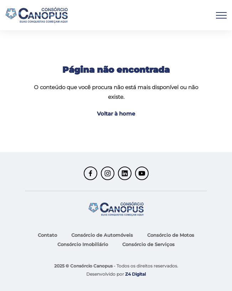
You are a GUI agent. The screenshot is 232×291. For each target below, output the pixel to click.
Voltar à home (116, 113)
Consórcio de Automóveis (102, 235)
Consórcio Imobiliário (82, 244)
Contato (47, 235)
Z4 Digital (135, 274)
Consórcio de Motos (170, 235)
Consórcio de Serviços (148, 244)
